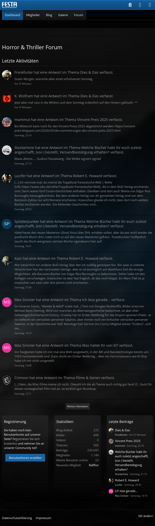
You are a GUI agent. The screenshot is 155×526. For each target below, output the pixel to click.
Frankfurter (121, 434)
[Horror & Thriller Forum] (9, 5)
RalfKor (94, 465)
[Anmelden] (140, 5)
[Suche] (130, 5)
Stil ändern (145, 516)
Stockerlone (121, 474)
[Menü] (150, 5)
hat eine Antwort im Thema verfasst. (63, 72)
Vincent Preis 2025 (128, 441)
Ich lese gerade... (126, 491)
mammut (120, 445)
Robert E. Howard (127, 480)
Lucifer (119, 484)
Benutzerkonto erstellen (25, 458)
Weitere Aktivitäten (77, 406)
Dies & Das (122, 430)
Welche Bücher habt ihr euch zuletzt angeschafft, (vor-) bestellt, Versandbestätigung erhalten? (131, 460)
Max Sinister (122, 495)
